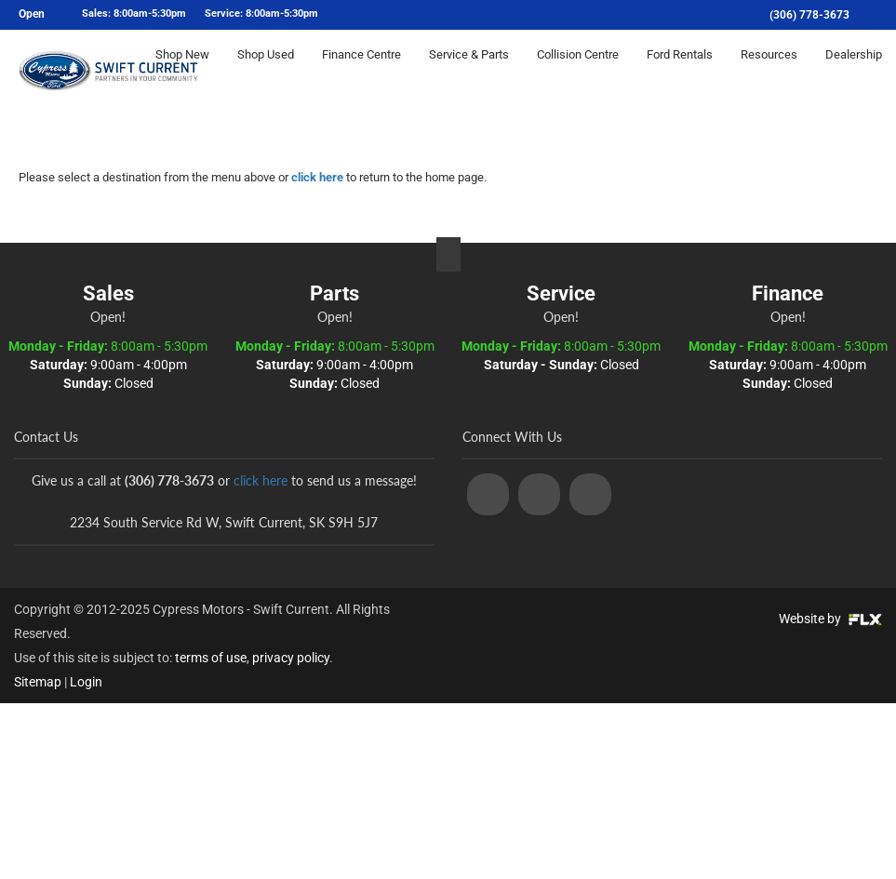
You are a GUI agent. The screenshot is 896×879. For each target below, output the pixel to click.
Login (86, 681)
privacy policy (290, 657)
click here (317, 177)
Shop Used (265, 71)
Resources (769, 71)
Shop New (182, 71)
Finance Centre (361, 71)
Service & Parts (469, 71)
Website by (830, 618)
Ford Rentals (680, 71)
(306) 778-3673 (809, 14)
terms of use (211, 657)
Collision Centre (578, 71)
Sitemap (37, 681)
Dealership (853, 71)
